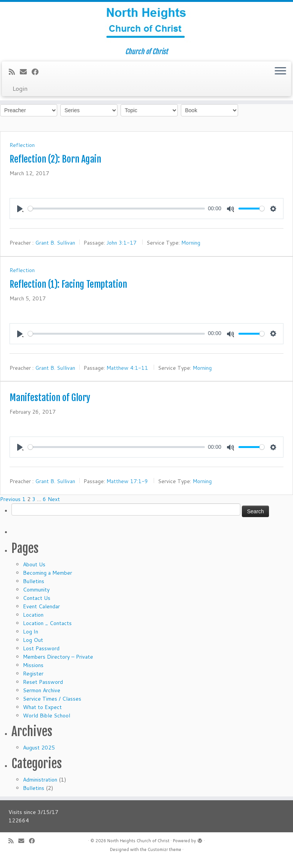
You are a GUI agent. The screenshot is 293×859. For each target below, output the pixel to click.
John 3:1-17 (121, 243)
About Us (34, 564)
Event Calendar (41, 606)
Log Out (33, 640)
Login (20, 88)
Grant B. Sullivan (55, 243)
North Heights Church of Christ (138, 841)
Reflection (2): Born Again (55, 159)
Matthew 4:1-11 (127, 367)
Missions (33, 665)
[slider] (116, 208)
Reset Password (43, 682)
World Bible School (46, 715)
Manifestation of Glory (50, 397)
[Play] (20, 208)
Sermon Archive (41, 690)
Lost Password (41, 648)
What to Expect (42, 707)
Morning (190, 243)
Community (36, 589)
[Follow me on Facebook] (37, 72)
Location (33, 615)
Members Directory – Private (58, 657)
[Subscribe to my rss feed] (14, 72)
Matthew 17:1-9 (127, 481)
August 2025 (39, 747)
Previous (10, 499)
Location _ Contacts (47, 623)
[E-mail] (26, 72)
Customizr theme (164, 849)
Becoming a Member (47, 573)
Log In (30, 631)
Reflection (22, 145)
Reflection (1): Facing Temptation (68, 284)
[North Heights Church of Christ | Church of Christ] (146, 25)
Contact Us (36, 598)
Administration (40, 779)
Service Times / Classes (52, 699)
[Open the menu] (280, 71)
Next (54, 499)
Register (33, 673)
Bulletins (33, 581)
